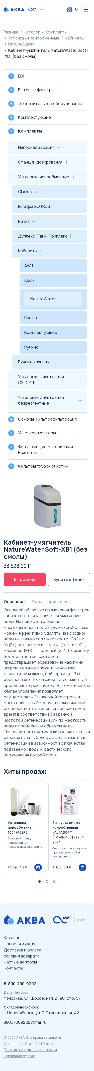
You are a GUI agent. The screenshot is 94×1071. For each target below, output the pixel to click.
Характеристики (49, 601)
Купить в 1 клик (69, 579)
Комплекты (56, 32)
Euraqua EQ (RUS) (35, 206)
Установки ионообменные (33, 38)
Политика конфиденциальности (30, 1049)
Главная (10, 32)
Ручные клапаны (34, 362)
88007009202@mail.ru (25, 1022)
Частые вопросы (20, 962)
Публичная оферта (19, 1056)
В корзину (24, 579)
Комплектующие (40, 332)
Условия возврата (22, 956)
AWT (29, 265)
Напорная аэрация (36, 147)
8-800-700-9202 (20, 983)
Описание (14, 601)
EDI (21, 76)
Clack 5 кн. (28, 191)
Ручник (31, 347)
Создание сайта (17, 1043)
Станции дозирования (40, 162)
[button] (39, 881)
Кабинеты (74, 38)
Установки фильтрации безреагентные (41, 400)
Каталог (32, 32)
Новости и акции (20, 943)
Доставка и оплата (22, 950)
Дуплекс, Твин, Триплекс (42, 236)
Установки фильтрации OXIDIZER (41, 379)
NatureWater (21, 44)
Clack (29, 280)
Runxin (24, 221)
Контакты (13, 968)
